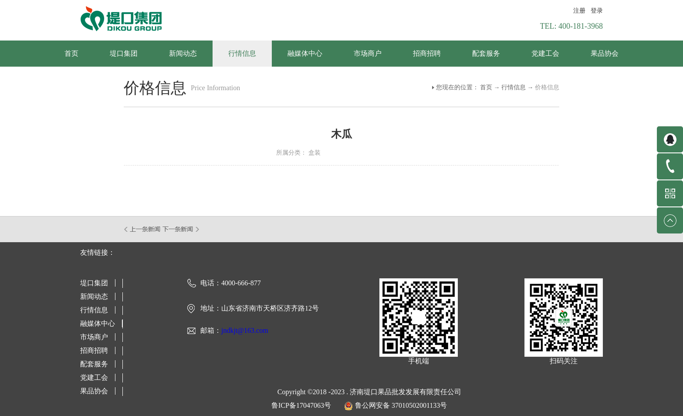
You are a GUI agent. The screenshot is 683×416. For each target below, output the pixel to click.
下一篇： (181, 229)
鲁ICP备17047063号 (301, 405)
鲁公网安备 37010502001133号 (401, 405)
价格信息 (547, 87)
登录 (597, 10)
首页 (71, 53)
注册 (579, 10)
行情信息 (513, 87)
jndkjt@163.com (244, 330)
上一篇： (143, 229)
